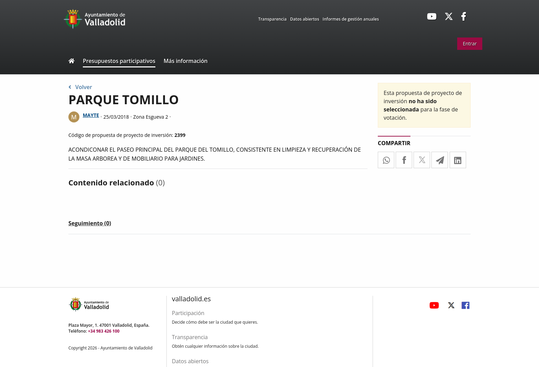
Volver (80, 87)
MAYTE (91, 115)
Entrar (470, 43)
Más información (186, 61)
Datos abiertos (304, 19)
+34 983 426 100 (104, 331)
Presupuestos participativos (119, 61)
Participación (188, 313)
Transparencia (272, 19)
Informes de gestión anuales (351, 19)
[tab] (89, 224)
